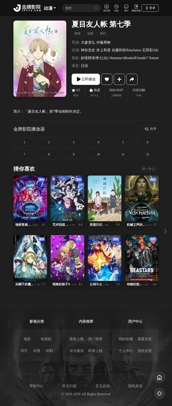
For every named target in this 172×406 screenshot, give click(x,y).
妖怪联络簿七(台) (94, 58)
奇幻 (103, 33)
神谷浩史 (88, 50)
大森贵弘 (88, 42)
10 (98, 154)
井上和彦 (103, 50)
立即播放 (86, 79)
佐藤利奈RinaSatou (126, 50)
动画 (90, 33)
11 (122, 154)
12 (147, 154)
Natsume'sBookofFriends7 (129, 58)
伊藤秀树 (103, 42)
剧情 (77, 33)
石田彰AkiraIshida (156, 50)
